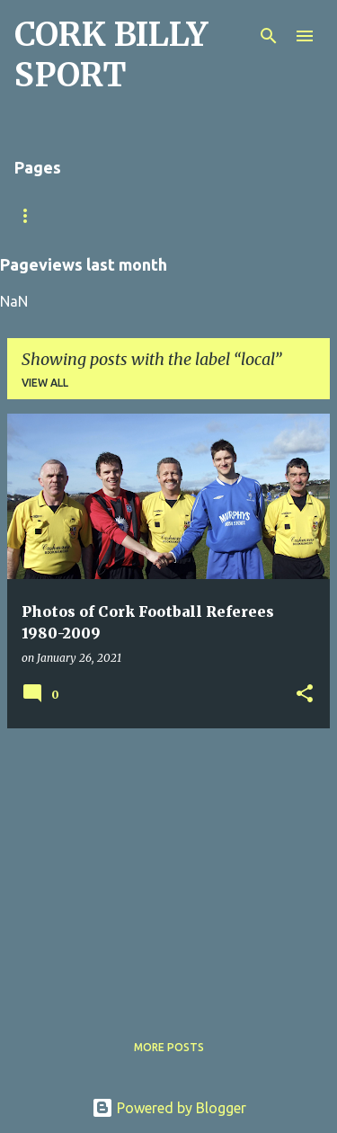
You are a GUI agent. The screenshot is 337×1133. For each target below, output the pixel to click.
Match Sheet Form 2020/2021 (100, 215)
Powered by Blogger (169, 1108)
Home (243, 215)
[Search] (268, 36)
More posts (169, 1047)
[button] (304, 694)
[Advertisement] (168, 869)
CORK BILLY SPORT (111, 54)
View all (45, 382)
